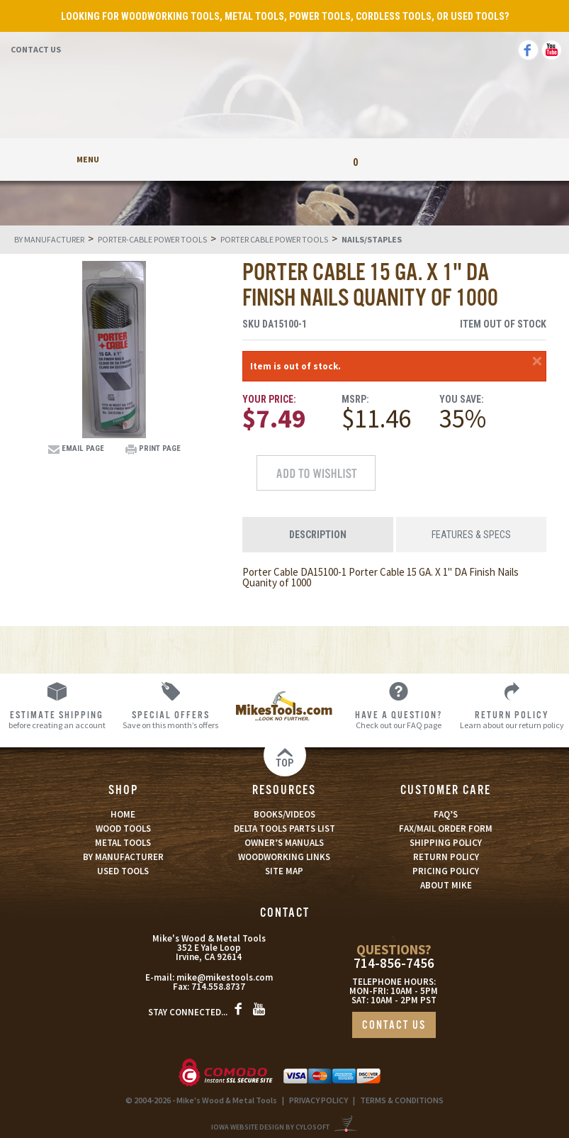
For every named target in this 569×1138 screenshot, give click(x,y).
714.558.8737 (218, 986)
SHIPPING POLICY (446, 842)
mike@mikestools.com (224, 977)
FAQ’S (446, 814)
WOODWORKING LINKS (284, 856)
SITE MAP (284, 871)
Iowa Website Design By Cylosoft (270, 1127)
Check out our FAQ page (399, 719)
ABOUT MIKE (446, 885)
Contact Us (36, 49)
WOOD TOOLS (123, 828)
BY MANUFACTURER (123, 856)
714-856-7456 (394, 963)
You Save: (461, 399)
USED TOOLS (123, 871)
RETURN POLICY (446, 856)
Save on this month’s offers (171, 719)
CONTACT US (394, 1025)
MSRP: (355, 399)
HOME (123, 814)
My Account (213, 159)
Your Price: (269, 399)
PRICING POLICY (445, 871)
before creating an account (57, 719)
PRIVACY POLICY (318, 1100)
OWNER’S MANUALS (284, 842)
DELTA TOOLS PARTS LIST (284, 828)
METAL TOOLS (123, 842)
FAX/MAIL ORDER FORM (445, 828)
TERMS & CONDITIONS (402, 1100)
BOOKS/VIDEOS (284, 814)
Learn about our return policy (512, 719)
